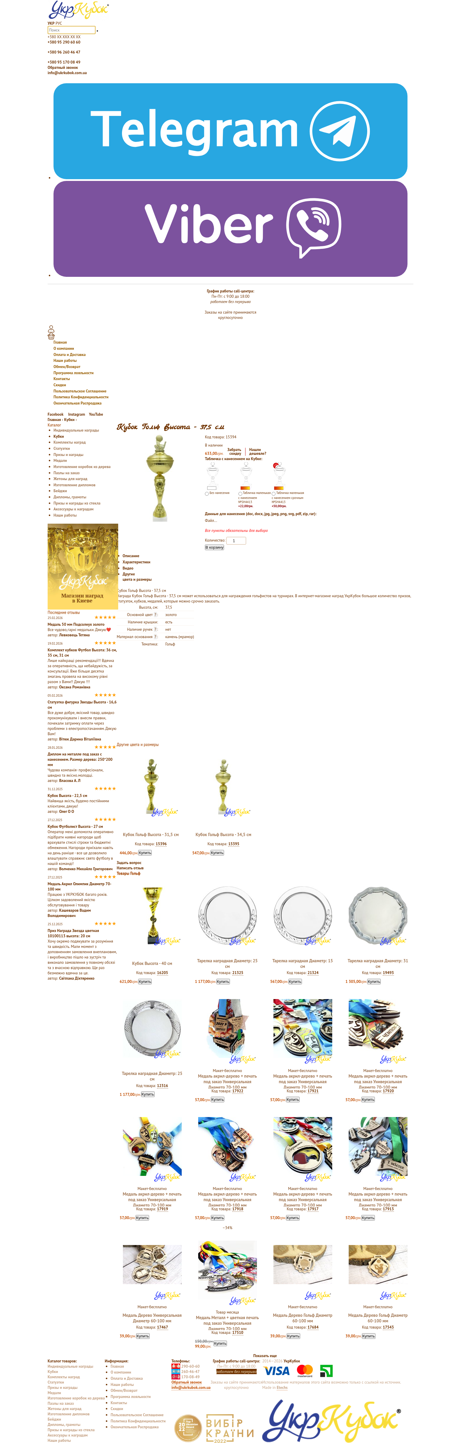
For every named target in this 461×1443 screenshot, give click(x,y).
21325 (237, 972)
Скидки (60, 384)
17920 (388, 1091)
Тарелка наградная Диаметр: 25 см (227, 963)
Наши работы (65, 360)
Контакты (62, 378)
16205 (162, 972)
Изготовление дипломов (75, 484)
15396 (161, 843)
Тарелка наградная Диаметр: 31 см (378, 963)
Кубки (59, 436)
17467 (162, 1327)
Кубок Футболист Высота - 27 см (75, 826)
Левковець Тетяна (74, 635)
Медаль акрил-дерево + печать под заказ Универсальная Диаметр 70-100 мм (227, 1081)
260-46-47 (185, 1371)
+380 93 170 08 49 (64, 62)
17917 (313, 1208)
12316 (162, 1085)
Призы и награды (68, 454)
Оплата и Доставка (70, 354)
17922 (237, 1091)
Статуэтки (62, 448)
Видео (128, 568)
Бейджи (60, 490)
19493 (388, 972)
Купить (145, 853)
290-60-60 (185, 1366)
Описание (131, 555)
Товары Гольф (129, 873)
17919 (162, 1208)
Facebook (56, 414)
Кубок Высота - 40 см (152, 963)
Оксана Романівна (74, 687)
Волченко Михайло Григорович (86, 868)
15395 (233, 843)
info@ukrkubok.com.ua (67, 72)
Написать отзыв (130, 868)
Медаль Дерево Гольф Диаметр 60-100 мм (303, 1318)
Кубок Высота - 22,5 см (67, 795)
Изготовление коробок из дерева (82, 466)
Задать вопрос (129, 862)
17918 (237, 1208)
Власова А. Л (69, 780)
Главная (60, 342)
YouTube (96, 414)
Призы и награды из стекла (77, 503)
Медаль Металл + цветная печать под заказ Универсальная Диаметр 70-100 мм (227, 1323)
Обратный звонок (63, 67)
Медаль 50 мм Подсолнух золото (76, 624)
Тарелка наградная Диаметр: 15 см (303, 963)
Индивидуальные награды (76, 430)
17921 (313, 1091)
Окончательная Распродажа (77, 403)
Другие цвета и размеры (137, 576)
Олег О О (66, 811)
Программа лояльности (73, 372)
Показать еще (265, 1355)
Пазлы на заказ (67, 472)
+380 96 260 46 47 (64, 52)
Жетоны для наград (70, 478)
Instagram (76, 414)
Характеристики (136, 562)
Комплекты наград (70, 442)
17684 (313, 1327)
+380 (64, 36)
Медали (60, 460)
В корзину (214, 547)
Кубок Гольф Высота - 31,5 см (150, 834)
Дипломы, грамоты (70, 497)
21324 (313, 972)
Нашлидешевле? (257, 452)
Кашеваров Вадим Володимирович (69, 913)
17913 (388, 1208)
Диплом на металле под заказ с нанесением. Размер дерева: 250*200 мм (80, 759)
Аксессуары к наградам (73, 509)
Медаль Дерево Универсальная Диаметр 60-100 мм (152, 1318)
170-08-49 (185, 1376)
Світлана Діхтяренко (76, 978)
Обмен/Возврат (67, 366)
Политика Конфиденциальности (81, 397)
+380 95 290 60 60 (64, 42)
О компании (64, 348)
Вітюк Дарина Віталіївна (80, 739)
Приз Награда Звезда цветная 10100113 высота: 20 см (73, 933)
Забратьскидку (234, 452)
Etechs (282, 1387)
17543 (388, 1327)
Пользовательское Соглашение (80, 391)
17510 (237, 1332)
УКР (51, 23)
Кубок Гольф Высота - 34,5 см (223, 834)
